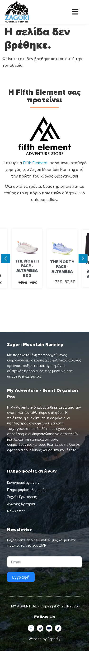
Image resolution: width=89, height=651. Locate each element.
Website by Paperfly (44, 639)
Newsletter (16, 511)
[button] (5, 258)
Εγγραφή (21, 577)
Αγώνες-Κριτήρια (21, 504)
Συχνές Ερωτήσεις (22, 497)
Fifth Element (35, 163)
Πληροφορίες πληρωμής (26, 490)
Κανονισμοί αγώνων (23, 483)
